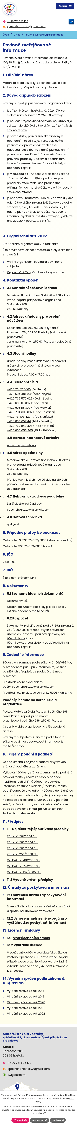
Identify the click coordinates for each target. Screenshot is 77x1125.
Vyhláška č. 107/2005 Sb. (24, 872)
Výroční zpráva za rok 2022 (26, 1013)
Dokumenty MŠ (17, 601)
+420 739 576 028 (19, 398)
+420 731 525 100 (19, 389)
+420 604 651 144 (19, 421)
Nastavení (58, 1120)
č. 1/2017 (63, 216)
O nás (16, 34)
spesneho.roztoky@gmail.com (28, 510)
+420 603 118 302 (18, 403)
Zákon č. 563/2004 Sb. (22, 842)
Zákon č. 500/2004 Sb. (22, 848)
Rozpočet (20, 618)
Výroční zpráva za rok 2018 (25, 991)
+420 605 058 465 (20, 430)
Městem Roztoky (30, 110)
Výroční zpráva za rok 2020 (26, 1002)
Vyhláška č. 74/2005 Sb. (23, 866)
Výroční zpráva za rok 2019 (25, 996)
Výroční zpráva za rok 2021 (25, 1008)
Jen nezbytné (39, 1120)
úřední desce (16, 638)
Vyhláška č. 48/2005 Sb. (23, 860)
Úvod (6, 34)
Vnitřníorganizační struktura (27, 262)
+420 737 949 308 (19, 426)
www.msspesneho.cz (21, 445)
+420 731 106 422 (19, 417)
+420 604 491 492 (19, 394)
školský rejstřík (17, 130)
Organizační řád (18, 272)
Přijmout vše (20, 1120)
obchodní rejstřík (19, 168)
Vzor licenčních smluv (31, 938)
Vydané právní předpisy (33, 879)
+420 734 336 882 (19, 412)
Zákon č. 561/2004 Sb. (22, 836)
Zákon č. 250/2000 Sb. (22, 854)
